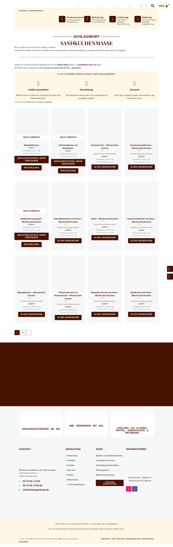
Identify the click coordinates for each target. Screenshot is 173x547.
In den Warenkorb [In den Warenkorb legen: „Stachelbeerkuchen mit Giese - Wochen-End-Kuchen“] (68, 241)
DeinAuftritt (23, 542)
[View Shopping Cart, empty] (163, 6)
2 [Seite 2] (22, 333)
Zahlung (147, 17)
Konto (133, 6)
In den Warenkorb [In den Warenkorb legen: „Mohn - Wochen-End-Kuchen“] (105, 238)
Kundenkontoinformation (107, 465)
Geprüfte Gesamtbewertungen (105, 154)
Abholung (97, 17)
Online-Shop (62, 65)
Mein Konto (72, 480)
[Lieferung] (112, 19)
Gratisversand (75, 17)
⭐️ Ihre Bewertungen (75, 485)
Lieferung (123, 17)
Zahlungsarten (102, 470)
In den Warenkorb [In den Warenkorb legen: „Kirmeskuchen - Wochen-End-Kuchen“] (105, 167)
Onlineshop (85, 6)
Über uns (104, 6)
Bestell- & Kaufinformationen (109, 456)
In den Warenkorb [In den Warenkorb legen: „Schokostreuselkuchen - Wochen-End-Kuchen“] (141, 167)
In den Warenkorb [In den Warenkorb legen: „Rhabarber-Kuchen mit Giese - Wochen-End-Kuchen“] (105, 314)
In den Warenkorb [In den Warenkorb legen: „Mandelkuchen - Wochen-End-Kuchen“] (31, 314)
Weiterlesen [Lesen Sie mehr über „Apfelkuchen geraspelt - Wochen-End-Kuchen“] (31, 244)
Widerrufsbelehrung (105, 475)
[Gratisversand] (62, 19)
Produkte (70, 460)
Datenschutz (105, 539)
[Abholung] (87, 19)
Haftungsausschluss (133, 539)
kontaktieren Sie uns (87, 65)
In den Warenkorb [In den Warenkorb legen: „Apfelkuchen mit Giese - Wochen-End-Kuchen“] (141, 314)
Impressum (120, 539)
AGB (113, 539)
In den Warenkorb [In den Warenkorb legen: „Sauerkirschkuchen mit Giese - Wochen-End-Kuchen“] (141, 241)
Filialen (70, 475)
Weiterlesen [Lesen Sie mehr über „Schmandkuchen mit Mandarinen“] (68, 171)
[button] (92, 6)
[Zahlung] (137, 19)
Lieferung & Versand (105, 460)
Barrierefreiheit (148, 539)
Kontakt (120, 6)
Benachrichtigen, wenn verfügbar (31, 159)
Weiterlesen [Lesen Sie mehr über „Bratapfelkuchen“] (31, 168)
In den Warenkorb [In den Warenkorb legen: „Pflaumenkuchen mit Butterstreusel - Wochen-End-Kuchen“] (68, 317)
